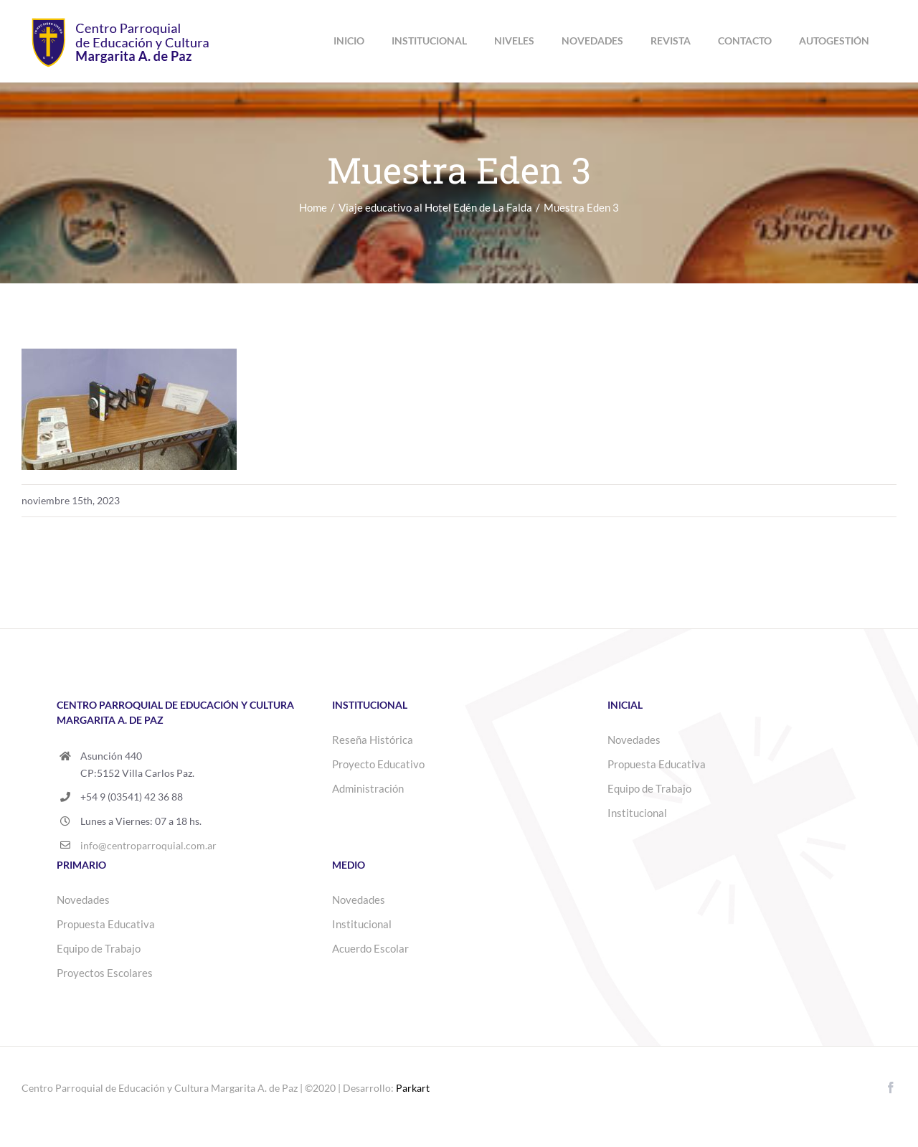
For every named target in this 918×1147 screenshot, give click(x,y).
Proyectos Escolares (105, 972)
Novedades (634, 739)
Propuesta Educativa (656, 763)
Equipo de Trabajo (649, 788)
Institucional (637, 812)
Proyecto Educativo (378, 763)
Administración (368, 788)
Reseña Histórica (372, 739)
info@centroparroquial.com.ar (148, 845)
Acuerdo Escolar (370, 948)
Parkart (413, 1088)
